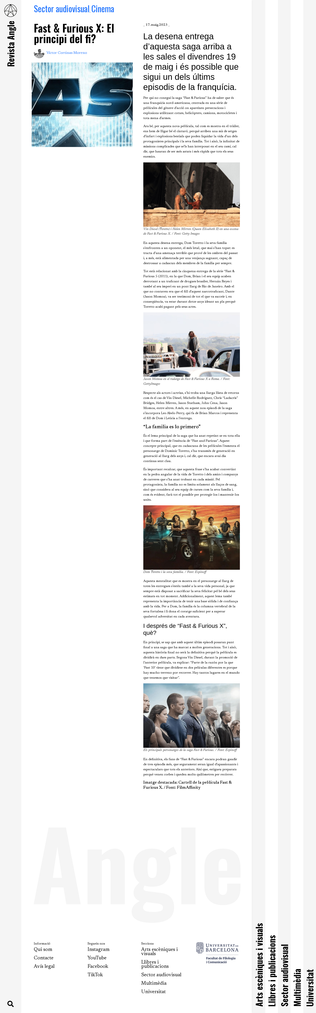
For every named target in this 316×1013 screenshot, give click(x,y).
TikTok (95, 975)
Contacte (43, 958)
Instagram (98, 949)
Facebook (98, 966)
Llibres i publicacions (155, 964)
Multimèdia (154, 983)
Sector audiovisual (62, 8)
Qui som (43, 949)
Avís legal (44, 966)
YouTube (97, 958)
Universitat (153, 991)
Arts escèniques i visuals (159, 951)
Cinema (102, 8)
